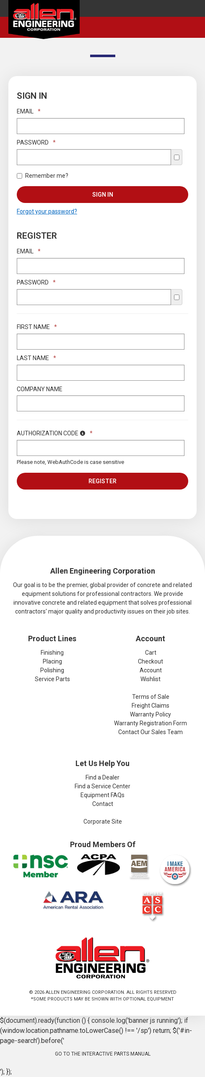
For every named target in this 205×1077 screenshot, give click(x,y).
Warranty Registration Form (150, 723)
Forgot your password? (47, 211)
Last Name (36, 358)
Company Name (39, 389)
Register (102, 481)
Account (151, 670)
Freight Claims (150, 705)
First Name (37, 327)
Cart (150, 652)
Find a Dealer (102, 777)
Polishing (52, 670)
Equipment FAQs (102, 795)
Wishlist (150, 679)
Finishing (52, 652)
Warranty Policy (150, 714)
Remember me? (42, 175)
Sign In (102, 194)
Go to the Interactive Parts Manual (103, 1054)
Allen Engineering (44, 21)
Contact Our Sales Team (150, 732)
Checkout (150, 661)
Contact (102, 804)
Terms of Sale (150, 696)
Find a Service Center (102, 786)
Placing (52, 661)
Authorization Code (55, 433)
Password (36, 142)
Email (29, 111)
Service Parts (52, 679)
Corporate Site (102, 821)
